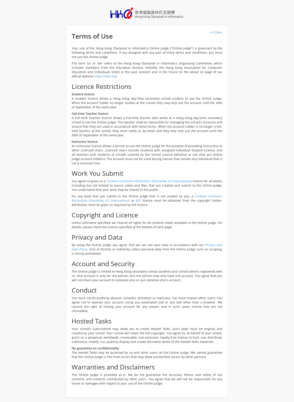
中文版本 (216, 32)
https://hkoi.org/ (105, 76)
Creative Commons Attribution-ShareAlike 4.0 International (149, 181)
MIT (138, 200)
